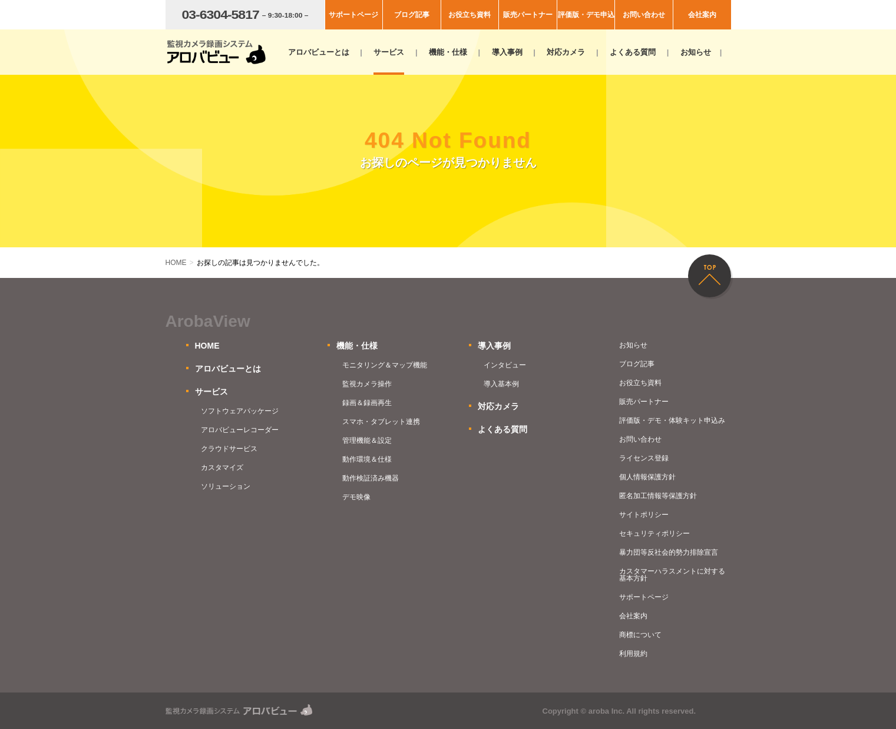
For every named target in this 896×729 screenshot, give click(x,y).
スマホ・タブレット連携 (381, 421)
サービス (388, 52)
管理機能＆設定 (367, 440)
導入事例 (507, 52)
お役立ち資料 (469, 15)
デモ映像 (356, 497)
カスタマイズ (222, 467)
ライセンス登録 (644, 458)
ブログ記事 (411, 15)
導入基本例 (501, 384)
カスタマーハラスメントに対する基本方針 (672, 574)
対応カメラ (566, 52)
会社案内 (702, 15)
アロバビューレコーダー (240, 430)
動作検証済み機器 (370, 478)
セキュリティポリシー (654, 533)
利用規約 (633, 654)
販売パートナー (528, 15)
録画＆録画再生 (367, 403)
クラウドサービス (229, 449)
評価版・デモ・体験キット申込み (672, 420)
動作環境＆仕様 (367, 459)
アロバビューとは (318, 52)
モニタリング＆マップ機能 (384, 365)
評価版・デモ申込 (586, 15)
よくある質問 (633, 52)
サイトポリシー (644, 515)
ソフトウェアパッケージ (240, 411)
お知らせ (695, 52)
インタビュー (505, 365)
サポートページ (353, 15)
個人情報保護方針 (647, 477)
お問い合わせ (644, 15)
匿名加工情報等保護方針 (658, 496)
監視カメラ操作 (367, 384)
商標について (640, 635)
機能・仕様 (448, 52)
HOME (207, 345)
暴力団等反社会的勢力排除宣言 (668, 552)
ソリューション (225, 486)
